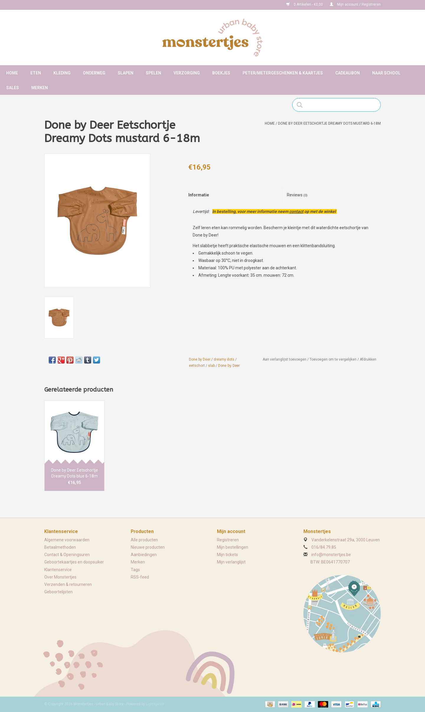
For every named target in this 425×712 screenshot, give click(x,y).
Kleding (62, 73)
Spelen (153, 73)
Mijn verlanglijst (231, 562)
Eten (35, 73)
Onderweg (94, 73)
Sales (12, 87)
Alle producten (144, 539)
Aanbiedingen (144, 554)
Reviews (297, 195)
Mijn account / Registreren (355, 4)
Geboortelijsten (58, 591)
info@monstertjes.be (331, 554)
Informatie (198, 195)
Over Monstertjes (60, 577)
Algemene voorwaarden (66, 539)
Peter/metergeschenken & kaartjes (283, 73)
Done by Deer (199, 359)
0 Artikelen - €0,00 (305, 4)
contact (296, 211)
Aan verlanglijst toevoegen (284, 359)
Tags (135, 569)
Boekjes (221, 73)
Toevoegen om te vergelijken (333, 359)
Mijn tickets (227, 554)
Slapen (125, 73)
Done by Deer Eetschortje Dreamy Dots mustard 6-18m (329, 123)
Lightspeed (155, 704)
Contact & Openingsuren (67, 554)
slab (211, 366)
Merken (39, 87)
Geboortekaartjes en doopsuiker (74, 562)
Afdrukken (368, 359)
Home (12, 73)
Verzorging (187, 73)
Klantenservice (58, 569)
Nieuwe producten (148, 547)
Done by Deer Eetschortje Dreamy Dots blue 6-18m (74, 473)
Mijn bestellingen (232, 547)
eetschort (197, 366)
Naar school (386, 73)
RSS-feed (140, 577)
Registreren (228, 539)
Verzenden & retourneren (68, 584)
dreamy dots (224, 359)
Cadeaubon (347, 73)
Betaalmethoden (60, 547)
